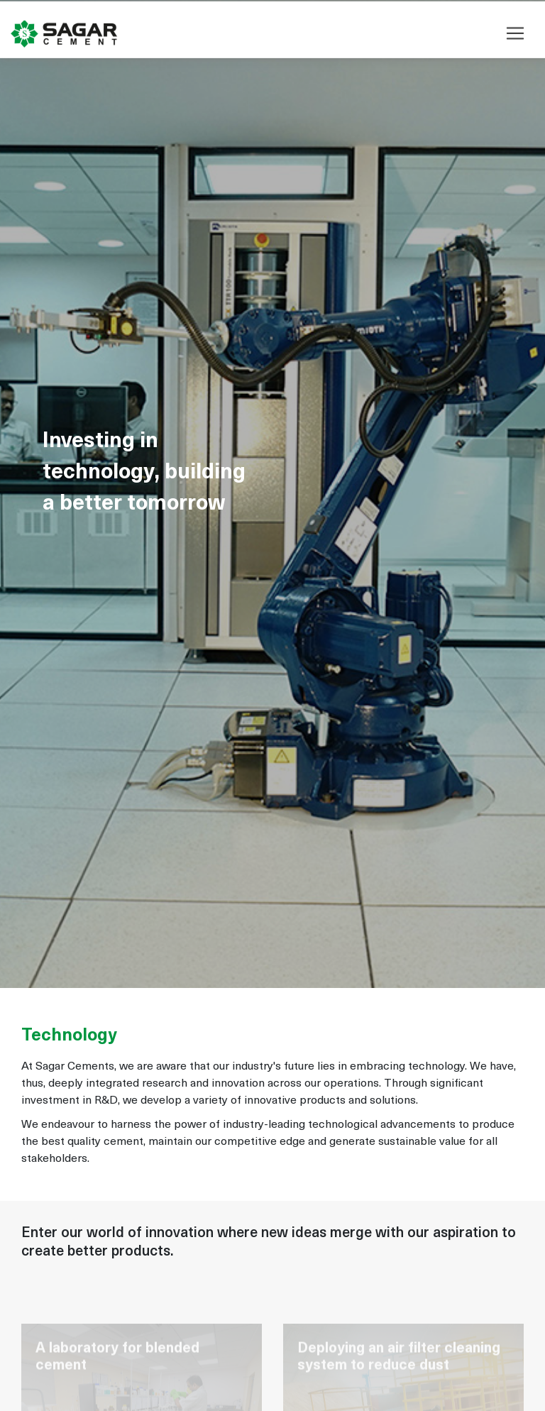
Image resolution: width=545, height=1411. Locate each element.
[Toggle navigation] (515, 32)
